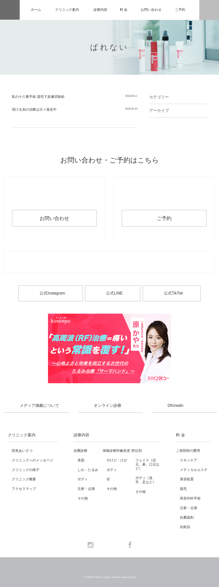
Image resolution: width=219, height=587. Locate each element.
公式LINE (114, 293)
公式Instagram (52, 293)
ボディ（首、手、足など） (145, 480)
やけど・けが (117, 460)
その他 (83, 498)
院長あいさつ (22, 451)
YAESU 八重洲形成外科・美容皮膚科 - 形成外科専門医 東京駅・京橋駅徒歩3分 (10, 10)
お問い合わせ (151, 10)
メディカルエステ (193, 470)
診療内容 (100, 10)
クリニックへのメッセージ (32, 460)
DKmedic (176, 405)
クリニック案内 (67, 10)
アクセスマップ (24, 489)
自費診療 (80, 451)
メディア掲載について (39, 405)
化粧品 (185, 527)
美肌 (81, 460)
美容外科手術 (190, 498)
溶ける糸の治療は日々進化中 (34, 109)
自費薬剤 (187, 517)
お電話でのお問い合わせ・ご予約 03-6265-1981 (109, 262)
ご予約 (180, 10)
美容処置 (187, 479)
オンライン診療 (107, 405)
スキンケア (188, 460)
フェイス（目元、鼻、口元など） (147, 464)
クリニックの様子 (25, 470)
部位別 (136, 451)
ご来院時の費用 (188, 451)
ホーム (36, 10)
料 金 (123, 10)
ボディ (83, 479)
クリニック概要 (24, 479)
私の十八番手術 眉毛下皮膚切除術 (38, 97)
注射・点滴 (86, 489)
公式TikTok (173, 293)
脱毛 (183, 489)
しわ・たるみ (88, 470)
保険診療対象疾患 (116, 451)
